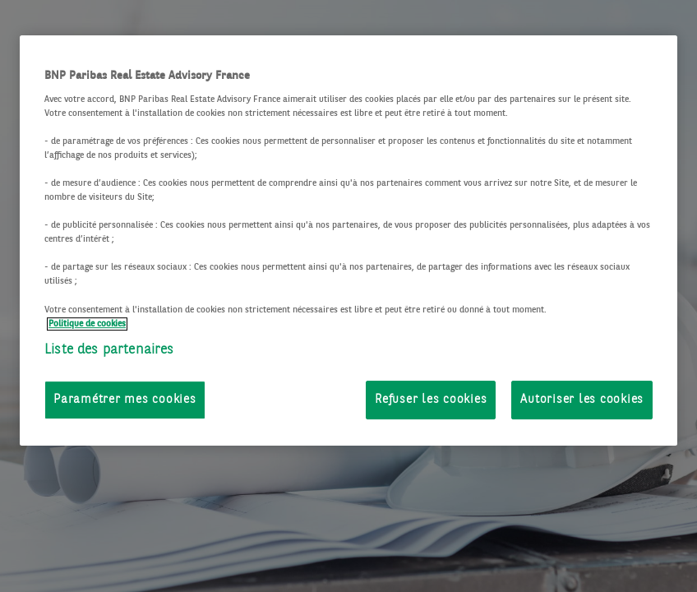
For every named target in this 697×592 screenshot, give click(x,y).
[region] (348, 240)
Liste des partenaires (109, 350)
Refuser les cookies (431, 400)
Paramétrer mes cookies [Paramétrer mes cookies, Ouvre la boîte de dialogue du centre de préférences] (124, 400)
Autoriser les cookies (582, 400)
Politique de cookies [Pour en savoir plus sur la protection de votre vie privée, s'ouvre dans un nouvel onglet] (87, 324)
